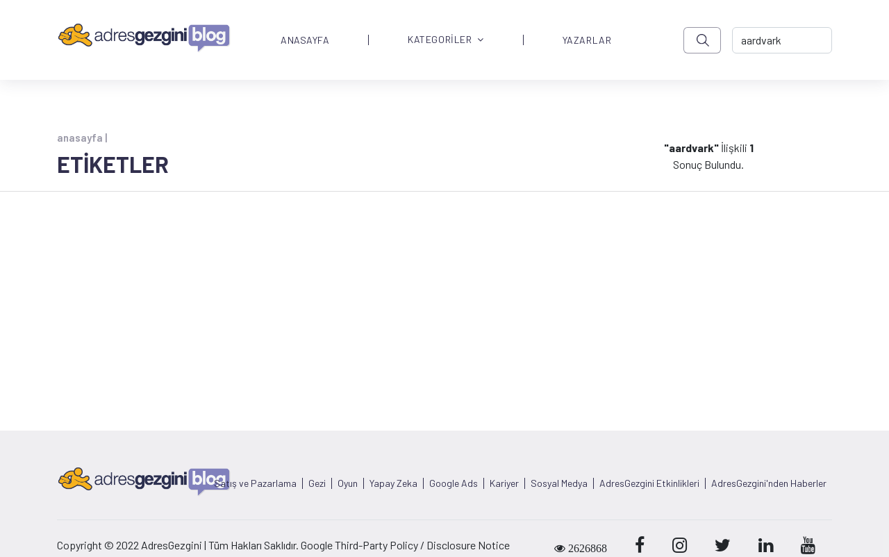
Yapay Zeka (393, 483)
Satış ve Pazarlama (255, 483)
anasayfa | (82, 137)
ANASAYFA (305, 40)
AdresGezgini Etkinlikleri (649, 483)
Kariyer (504, 483)
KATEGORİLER (446, 40)
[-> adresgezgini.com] (782, 40)
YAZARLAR (587, 40)
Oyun (348, 483)
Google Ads (453, 483)
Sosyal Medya (559, 483)
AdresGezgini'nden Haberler (768, 483)
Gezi (317, 483)
